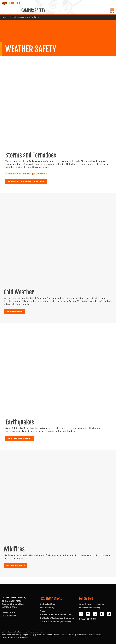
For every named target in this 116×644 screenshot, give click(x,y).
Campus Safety (28, 635)
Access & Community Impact (48, 635)
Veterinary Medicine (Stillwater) (55, 621)
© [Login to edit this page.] (2, 632)
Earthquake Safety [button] (20, 438)
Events (90, 604)
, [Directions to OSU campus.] (12, 601)
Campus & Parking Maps (13, 604)
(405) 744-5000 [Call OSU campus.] (9, 607)
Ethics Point (82, 635)
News (81, 604)
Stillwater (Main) (48, 604)
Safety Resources (17, 17)
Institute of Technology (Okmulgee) (57, 618)
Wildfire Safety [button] (15, 565)
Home (4, 17)
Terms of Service (8, 637)
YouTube (100, 604)
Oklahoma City (47, 607)
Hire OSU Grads (9, 616)
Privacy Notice (95, 635)
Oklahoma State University (14, 598)
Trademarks (23, 637)
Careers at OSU (9, 612)
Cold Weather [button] (14, 311)
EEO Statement (68, 635)
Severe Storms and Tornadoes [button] (26, 181)
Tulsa (42, 611)
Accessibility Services (10, 635)
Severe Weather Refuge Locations (27, 173)
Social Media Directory (89, 607)
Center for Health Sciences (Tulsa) (56, 614)
